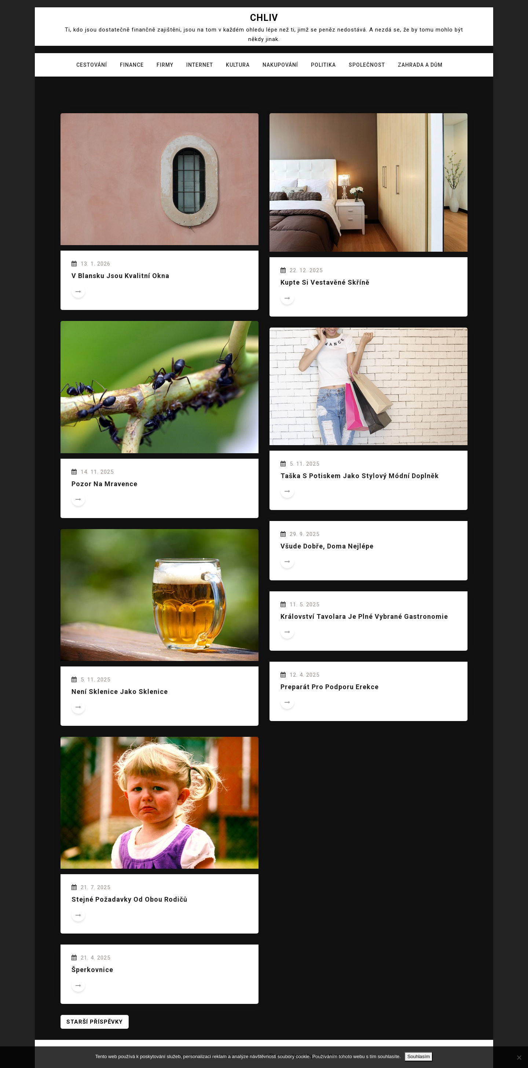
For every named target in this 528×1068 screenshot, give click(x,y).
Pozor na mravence (105, 484)
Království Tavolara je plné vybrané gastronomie (364, 616)
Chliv (264, 17)
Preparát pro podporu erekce (329, 687)
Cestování (91, 65)
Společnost (367, 65)
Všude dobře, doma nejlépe (327, 546)
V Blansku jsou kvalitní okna (120, 276)
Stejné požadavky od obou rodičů (129, 899)
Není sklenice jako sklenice (120, 691)
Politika (323, 65)
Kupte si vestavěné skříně (325, 282)
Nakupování (280, 65)
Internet (199, 65)
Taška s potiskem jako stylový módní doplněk (359, 476)
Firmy (165, 65)
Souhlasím (418, 1056)
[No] (518, 1057)
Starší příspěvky (94, 1022)
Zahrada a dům (420, 65)
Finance (132, 65)
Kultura (238, 65)
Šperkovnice (92, 969)
